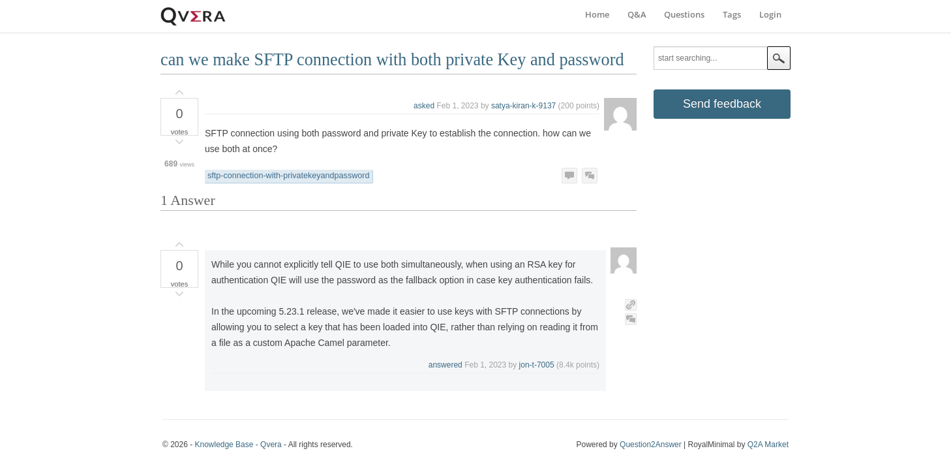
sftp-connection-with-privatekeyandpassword (288, 175)
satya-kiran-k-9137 (523, 105)
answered (445, 364)
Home (597, 14)
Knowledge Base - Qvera (237, 444)
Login (770, 14)
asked (424, 105)
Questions (684, 14)
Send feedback (722, 103)
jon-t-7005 (536, 364)
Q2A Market (768, 444)
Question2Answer (651, 444)
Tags (732, 14)
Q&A (636, 14)
